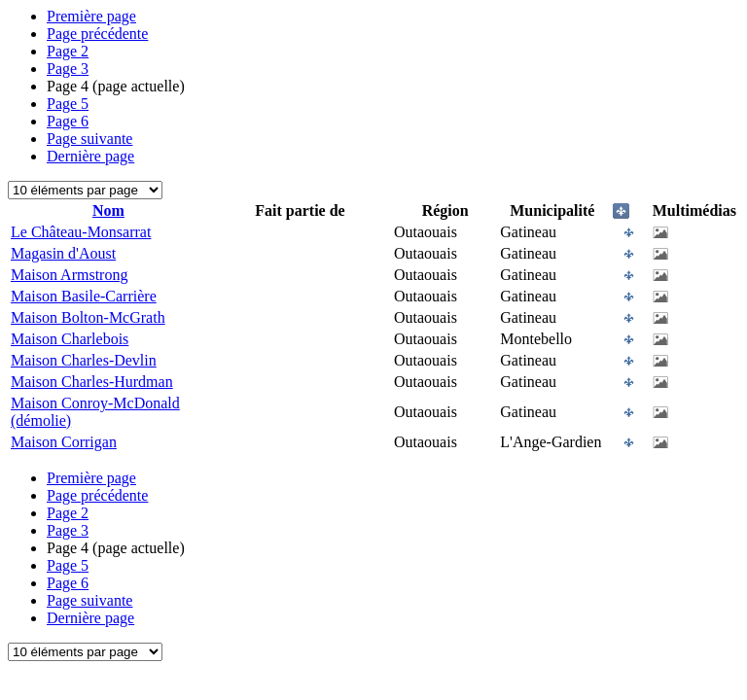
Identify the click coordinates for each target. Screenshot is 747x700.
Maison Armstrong (69, 274)
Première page (91, 16)
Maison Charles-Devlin (84, 360)
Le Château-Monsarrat (81, 232)
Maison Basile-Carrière (84, 296)
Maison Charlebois (69, 339)
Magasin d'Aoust (63, 253)
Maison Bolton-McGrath (88, 317)
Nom (108, 210)
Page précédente (97, 33)
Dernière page (90, 156)
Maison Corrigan (64, 442)
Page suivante (89, 138)
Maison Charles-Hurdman (92, 381)
